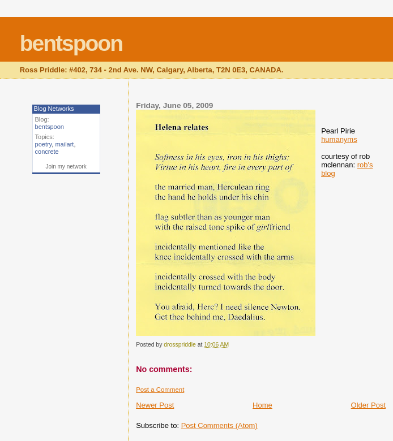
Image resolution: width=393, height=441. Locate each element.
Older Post (368, 405)
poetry (43, 144)
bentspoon (71, 43)
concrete (47, 151)
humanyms (339, 139)
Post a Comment (160, 389)
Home (262, 405)
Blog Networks (54, 108)
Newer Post (155, 405)
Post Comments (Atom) (219, 425)
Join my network (65, 166)
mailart (64, 144)
